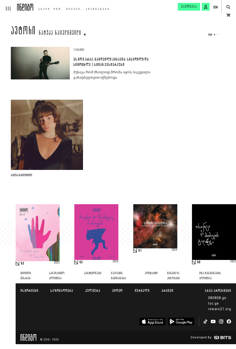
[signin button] (206, 7)
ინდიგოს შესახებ (25, 276)
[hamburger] (8, 5)
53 (22, 263)
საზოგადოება (61, 290)
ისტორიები (29, 290)
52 (81, 262)
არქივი (167, 290)
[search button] (228, 7)
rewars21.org (219, 309)
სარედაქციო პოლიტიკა (56, 276)
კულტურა (92, 290)
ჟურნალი (142, 290)
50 (198, 262)
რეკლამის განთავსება (118, 276)
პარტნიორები (92, 273)
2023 (57, 263)
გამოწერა (189, 7)
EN (215, 7)
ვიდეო (117, 290)
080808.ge (217, 298)
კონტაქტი (151, 273)
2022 (233, 261)
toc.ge (213, 303)
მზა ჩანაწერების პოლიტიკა (210, 276)
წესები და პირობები (173, 276)
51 (140, 251)
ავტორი (23, 31)
